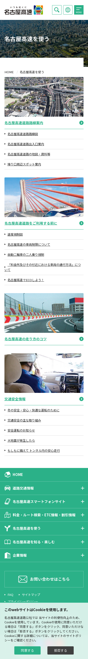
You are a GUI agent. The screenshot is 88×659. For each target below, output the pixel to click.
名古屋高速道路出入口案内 (26, 144)
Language (67, 10)
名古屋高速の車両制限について (29, 244)
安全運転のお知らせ (21, 430)
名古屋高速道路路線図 (23, 134)
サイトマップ (31, 594)
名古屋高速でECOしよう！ (26, 280)
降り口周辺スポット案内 (24, 164)
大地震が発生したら (21, 440)
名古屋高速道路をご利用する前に (30, 223)
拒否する (60, 650)
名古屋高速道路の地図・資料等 (29, 154)
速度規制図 (15, 234)
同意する (27, 650)
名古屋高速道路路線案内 (23, 122)
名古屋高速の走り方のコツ (25, 338)
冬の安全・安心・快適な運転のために (33, 410)
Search (56, 9)
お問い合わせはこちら (50, 579)
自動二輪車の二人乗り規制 (26, 254)
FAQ (10, 594)
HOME (9, 72)
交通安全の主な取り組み (24, 420)
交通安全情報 (15, 398)
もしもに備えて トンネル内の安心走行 (34, 450)
